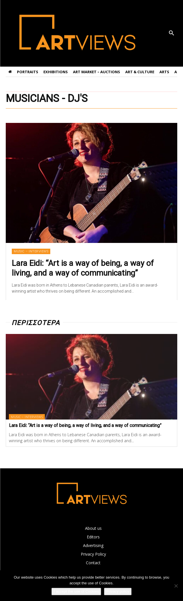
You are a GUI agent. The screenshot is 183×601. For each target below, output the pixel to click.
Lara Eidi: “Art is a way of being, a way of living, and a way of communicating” (83, 268)
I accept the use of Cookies (76, 591)
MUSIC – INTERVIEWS (31, 251)
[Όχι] (176, 586)
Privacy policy (117, 591)
